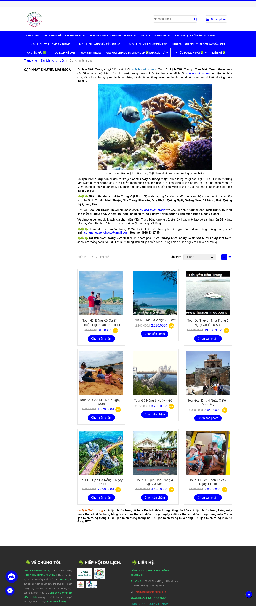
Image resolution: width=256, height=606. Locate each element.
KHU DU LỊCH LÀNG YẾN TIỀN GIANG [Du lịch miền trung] (98, 44)
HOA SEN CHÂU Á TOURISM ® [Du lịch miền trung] (63, 35)
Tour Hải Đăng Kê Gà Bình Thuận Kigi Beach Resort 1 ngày (101, 324)
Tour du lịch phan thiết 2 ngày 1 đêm (208, 482)
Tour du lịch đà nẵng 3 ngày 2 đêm (101, 482)
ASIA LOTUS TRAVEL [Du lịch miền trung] (154, 35)
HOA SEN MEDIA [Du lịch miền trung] (91, 52)
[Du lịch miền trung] (34, 18)
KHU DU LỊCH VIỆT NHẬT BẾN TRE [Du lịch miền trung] (146, 44)
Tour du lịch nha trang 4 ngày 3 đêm (154, 482)
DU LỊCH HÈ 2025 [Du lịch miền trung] (65, 52)
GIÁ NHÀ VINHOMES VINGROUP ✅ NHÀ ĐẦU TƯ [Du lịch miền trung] (136, 52)
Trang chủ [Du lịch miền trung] (31, 35)
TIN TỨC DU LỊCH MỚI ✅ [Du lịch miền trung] (188, 52)
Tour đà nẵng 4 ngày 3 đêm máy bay (207, 402)
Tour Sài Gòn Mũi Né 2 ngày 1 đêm (101, 402)
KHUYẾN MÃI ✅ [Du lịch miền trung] (37, 52)
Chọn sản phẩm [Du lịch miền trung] (101, 338)
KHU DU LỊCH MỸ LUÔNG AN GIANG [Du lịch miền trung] (48, 44)
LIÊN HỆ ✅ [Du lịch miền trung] (218, 52)
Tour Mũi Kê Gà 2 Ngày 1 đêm (154, 320)
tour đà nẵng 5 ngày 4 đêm (154, 400)
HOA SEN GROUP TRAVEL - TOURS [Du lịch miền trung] (111, 35)
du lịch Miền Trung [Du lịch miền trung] (153, 209)
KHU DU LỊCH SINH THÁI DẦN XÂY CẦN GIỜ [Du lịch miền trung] (198, 44)
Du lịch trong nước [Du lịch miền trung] (53, 60)
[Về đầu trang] (248, 594)
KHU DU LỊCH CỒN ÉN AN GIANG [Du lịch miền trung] (195, 35)
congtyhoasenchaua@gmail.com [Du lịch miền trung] (106, 232)
